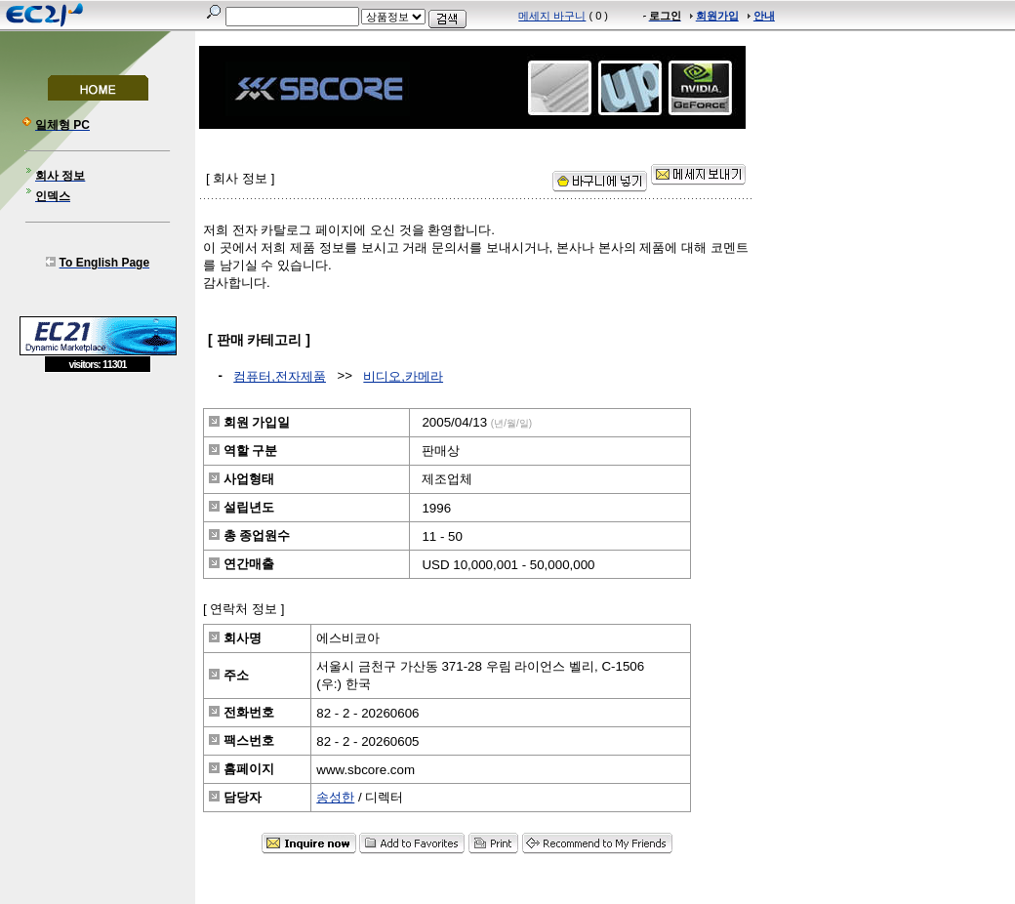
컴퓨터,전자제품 (279, 376)
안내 (764, 15)
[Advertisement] (97, 514)
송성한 (335, 797)
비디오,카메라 (403, 376)
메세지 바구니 (552, 15)
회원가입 (717, 15)
